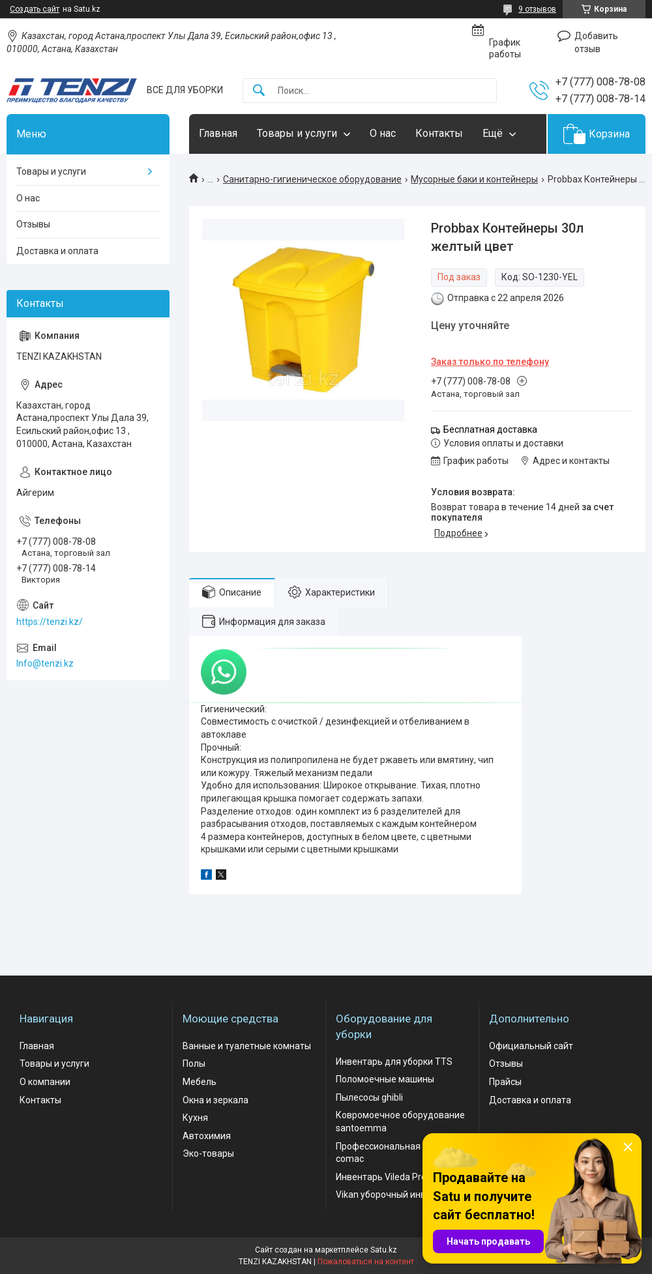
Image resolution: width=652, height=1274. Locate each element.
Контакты (439, 133)
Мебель (199, 1082)
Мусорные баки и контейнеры (474, 179)
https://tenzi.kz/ (49, 621)
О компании (45, 1082)
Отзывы (33, 224)
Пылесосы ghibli (369, 1097)
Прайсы (505, 1082)
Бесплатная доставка (490, 429)
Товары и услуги (297, 133)
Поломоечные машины (385, 1079)
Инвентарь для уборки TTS (394, 1061)
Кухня (195, 1117)
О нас (383, 133)
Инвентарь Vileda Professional (400, 1177)
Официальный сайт (531, 1046)
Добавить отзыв (596, 42)
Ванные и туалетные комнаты (247, 1046)
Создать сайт (34, 9)
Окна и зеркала (215, 1100)
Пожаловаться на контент (366, 1261)
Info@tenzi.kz (45, 663)
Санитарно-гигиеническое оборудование (312, 179)
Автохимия (207, 1136)
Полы (194, 1063)
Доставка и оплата (57, 251)
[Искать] (259, 91)
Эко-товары (208, 1153)
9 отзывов (537, 9)
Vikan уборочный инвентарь (396, 1194)
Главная (218, 133)
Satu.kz (383, 1249)
